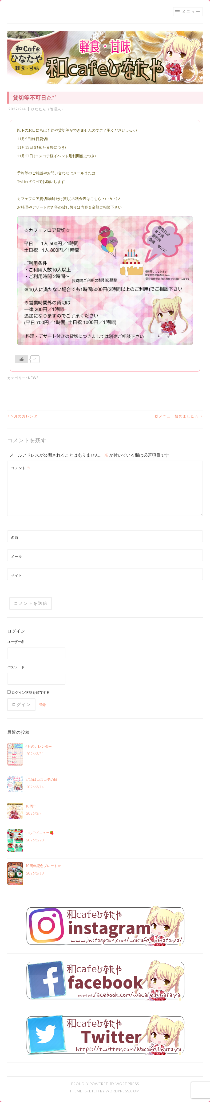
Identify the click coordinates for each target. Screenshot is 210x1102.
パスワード (16, 667)
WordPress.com (123, 1091)
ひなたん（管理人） (48, 109)
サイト (16, 575)
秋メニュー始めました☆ (179, 416)
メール (16, 556)
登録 (42, 705)
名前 (14, 537)
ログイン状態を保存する (28, 692)
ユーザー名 (16, 642)
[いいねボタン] (21, 359)
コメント (21, 468)
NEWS (33, 378)
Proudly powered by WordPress (105, 1084)
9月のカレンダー (24, 416)
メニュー (191, 11)
